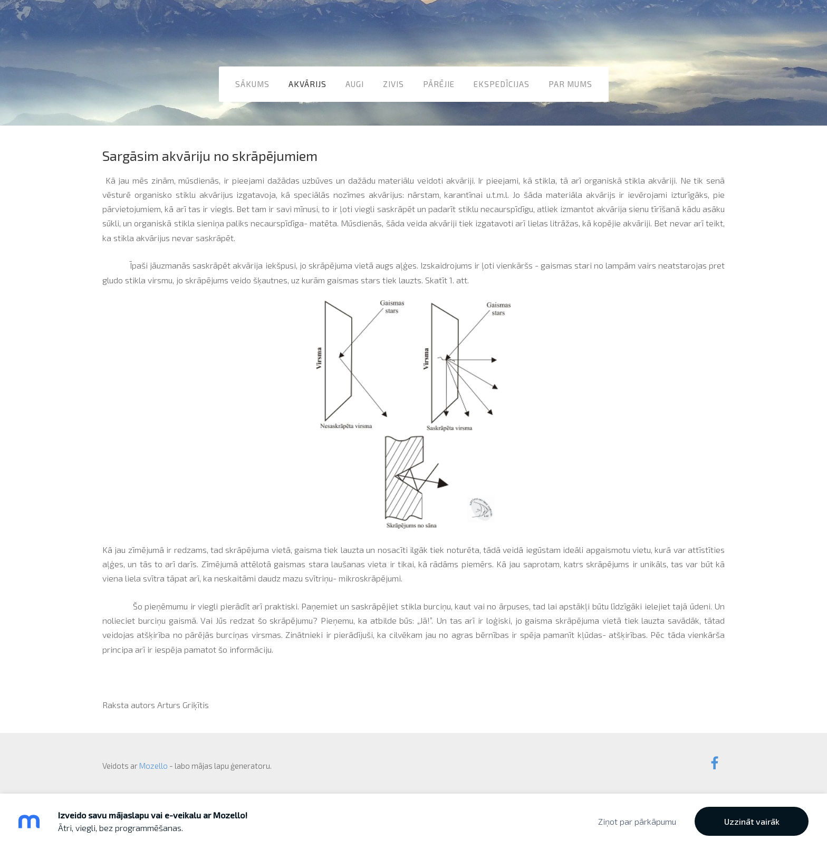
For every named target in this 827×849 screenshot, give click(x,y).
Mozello (153, 765)
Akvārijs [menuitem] (307, 84)
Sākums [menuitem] (252, 84)
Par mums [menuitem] (570, 84)
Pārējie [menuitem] (439, 84)
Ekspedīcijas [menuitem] (502, 84)
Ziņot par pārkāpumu (637, 821)
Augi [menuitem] (354, 84)
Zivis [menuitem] (393, 84)
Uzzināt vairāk (752, 821)
